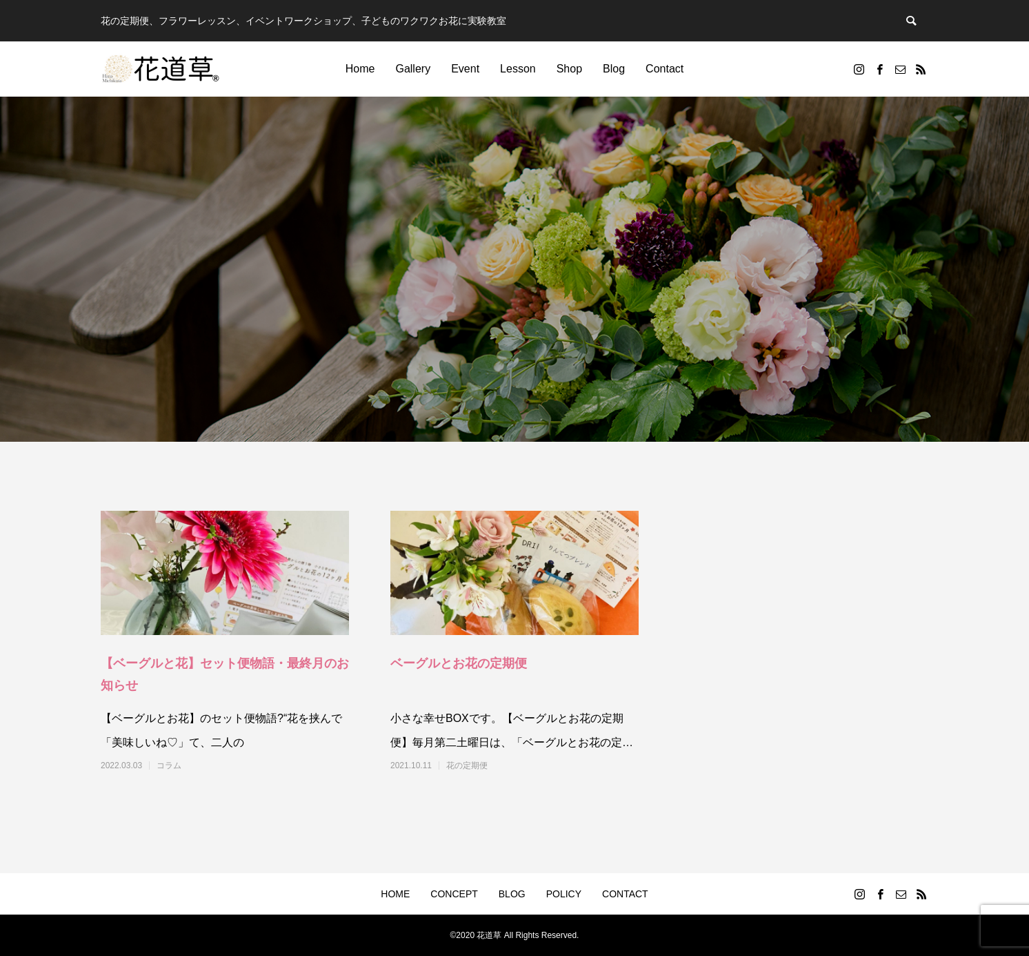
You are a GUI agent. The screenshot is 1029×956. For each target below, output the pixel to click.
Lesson (518, 69)
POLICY (563, 893)
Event (465, 69)
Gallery (412, 69)
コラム (169, 765)
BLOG (512, 893)
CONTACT (625, 893)
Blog (614, 69)
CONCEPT (453, 893)
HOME (395, 893)
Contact (664, 69)
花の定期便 (467, 765)
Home (360, 69)
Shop (569, 69)
